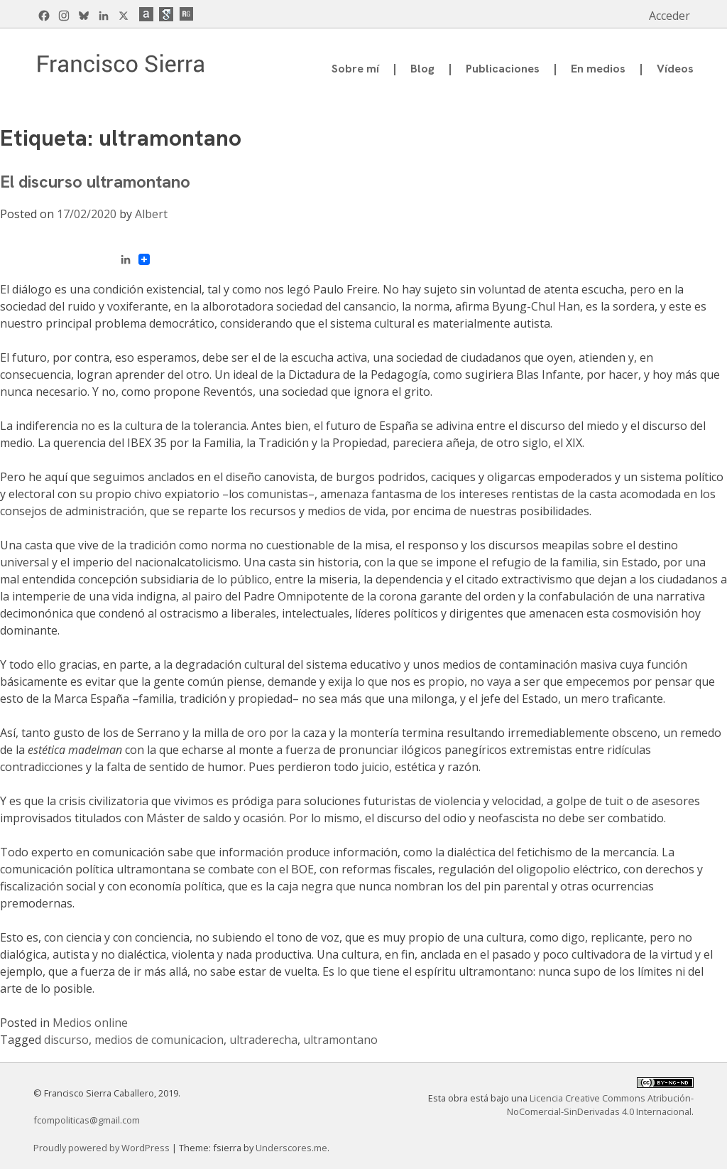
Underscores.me (291, 1147)
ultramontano (340, 1039)
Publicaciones (503, 68)
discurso (66, 1039)
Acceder (669, 15)
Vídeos (675, 68)
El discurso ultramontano (95, 182)
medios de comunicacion (159, 1039)
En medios (598, 68)
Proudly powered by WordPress (102, 1147)
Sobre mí (355, 68)
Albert (151, 214)
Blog (422, 68)
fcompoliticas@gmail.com (86, 1120)
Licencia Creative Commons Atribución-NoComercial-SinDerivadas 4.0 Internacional (600, 1105)
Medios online (90, 1022)
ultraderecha (263, 1039)
